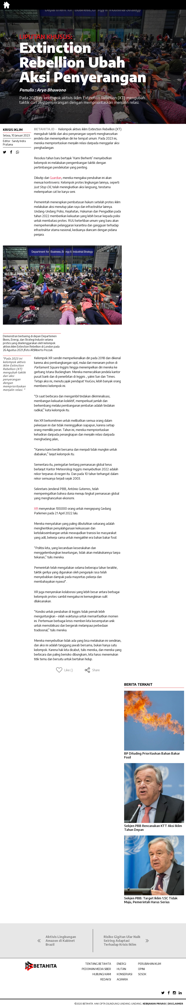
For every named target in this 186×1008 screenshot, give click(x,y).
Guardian (55, 178)
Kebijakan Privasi (154, 1003)
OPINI (141, 969)
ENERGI (121, 963)
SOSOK (142, 974)
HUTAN (121, 969)
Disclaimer (175, 1003)
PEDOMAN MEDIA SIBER (96, 969)
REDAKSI (105, 979)
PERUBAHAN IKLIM (149, 963)
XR (36, 508)
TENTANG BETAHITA (98, 963)
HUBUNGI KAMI (101, 974)
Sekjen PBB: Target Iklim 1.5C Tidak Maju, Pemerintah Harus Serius (150, 900)
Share (92, 670)
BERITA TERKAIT (138, 684)
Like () (64, 670)
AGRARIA (122, 979)
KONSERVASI (124, 974)
